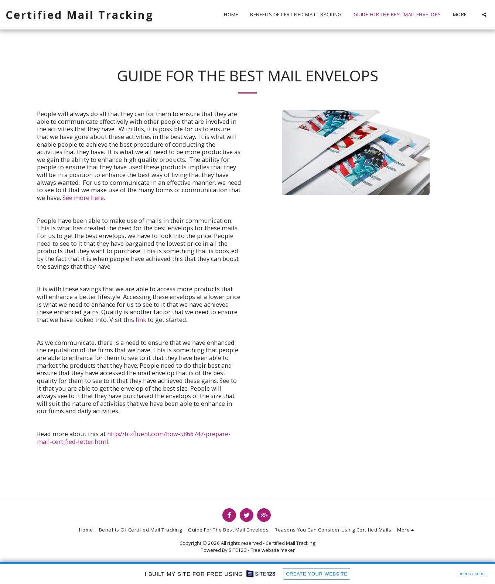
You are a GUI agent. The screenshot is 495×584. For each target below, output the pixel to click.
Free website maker (272, 550)
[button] (484, 14)
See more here (83, 197)
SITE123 (238, 550)
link (141, 319)
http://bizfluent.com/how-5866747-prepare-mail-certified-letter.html (134, 437)
